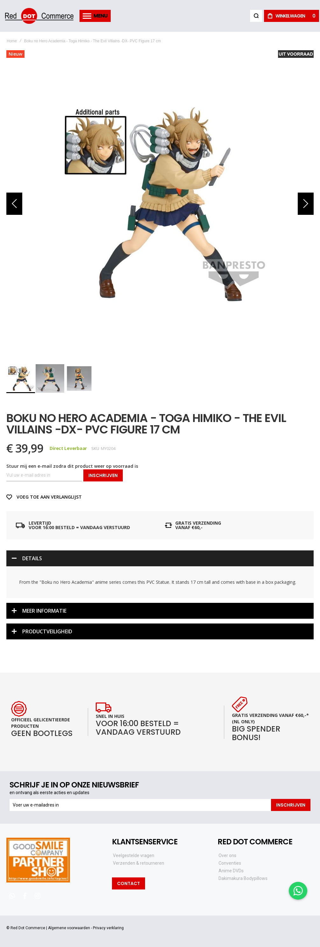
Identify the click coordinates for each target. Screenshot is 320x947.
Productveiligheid (47, 631)
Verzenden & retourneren (138, 863)
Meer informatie (44, 610)
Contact (128, 883)
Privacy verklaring (108, 928)
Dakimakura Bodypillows (243, 878)
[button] (14, 203)
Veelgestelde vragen (133, 855)
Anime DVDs (231, 870)
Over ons (227, 855)
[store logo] (39, 16)
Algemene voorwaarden (69, 928)
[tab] (160, 558)
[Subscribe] (290, 805)
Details (32, 558)
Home (12, 41)
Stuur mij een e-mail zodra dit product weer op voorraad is (72, 466)
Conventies (230, 863)
